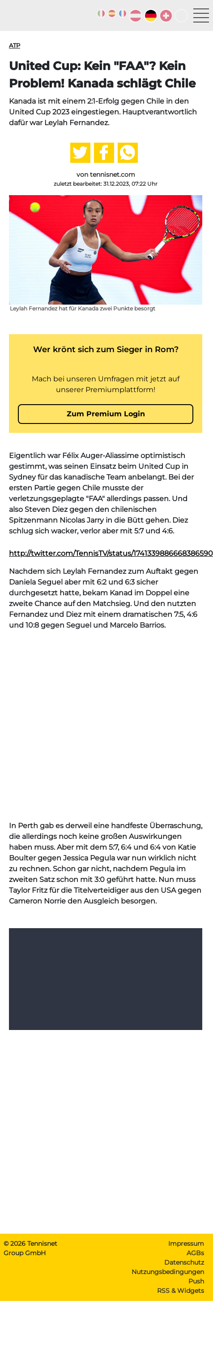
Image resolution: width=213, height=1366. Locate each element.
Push (196, 1294)
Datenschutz (184, 1275)
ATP (14, 45)
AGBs (195, 1265)
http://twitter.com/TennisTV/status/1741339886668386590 (111, 566)
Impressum (186, 1256)
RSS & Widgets (180, 1303)
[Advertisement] (84, 738)
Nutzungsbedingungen (168, 1284)
